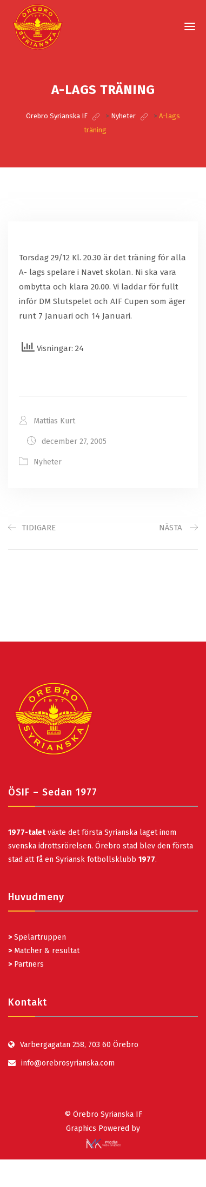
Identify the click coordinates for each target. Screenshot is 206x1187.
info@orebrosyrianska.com (68, 1063)
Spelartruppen (39, 937)
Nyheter (48, 462)
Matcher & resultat (43, 950)
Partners (26, 964)
